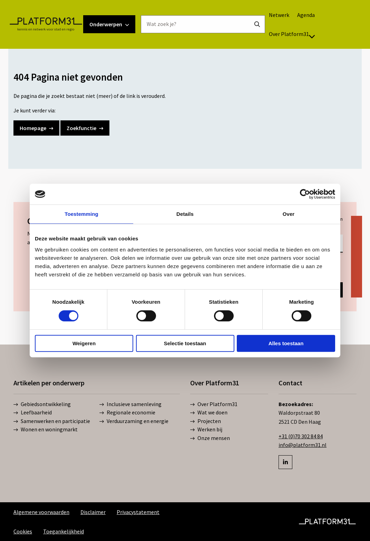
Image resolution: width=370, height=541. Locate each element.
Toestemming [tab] (81, 214)
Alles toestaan (286, 343)
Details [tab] (185, 214)
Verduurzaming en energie (133, 421)
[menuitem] (287, 23)
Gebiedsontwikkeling (42, 404)
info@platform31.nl (303, 444)
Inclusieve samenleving (130, 404)
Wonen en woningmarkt (45, 429)
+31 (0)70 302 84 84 (301, 436)
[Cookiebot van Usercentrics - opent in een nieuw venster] (305, 194)
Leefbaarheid (32, 412)
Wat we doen (208, 412)
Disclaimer (93, 511)
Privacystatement (138, 511)
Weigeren (84, 343)
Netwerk (287, 23)
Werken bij (206, 429)
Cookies (22, 531)
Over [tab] (289, 214)
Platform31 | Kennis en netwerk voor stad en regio (54, 32)
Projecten (205, 421)
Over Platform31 (300, 42)
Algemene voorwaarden (41, 511)
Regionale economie (127, 412)
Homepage (36, 128)
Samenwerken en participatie (51, 421)
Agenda (314, 23)
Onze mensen (210, 438)
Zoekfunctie (85, 128)
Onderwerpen (117, 32)
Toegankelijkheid (63, 531)
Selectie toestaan (185, 343)
